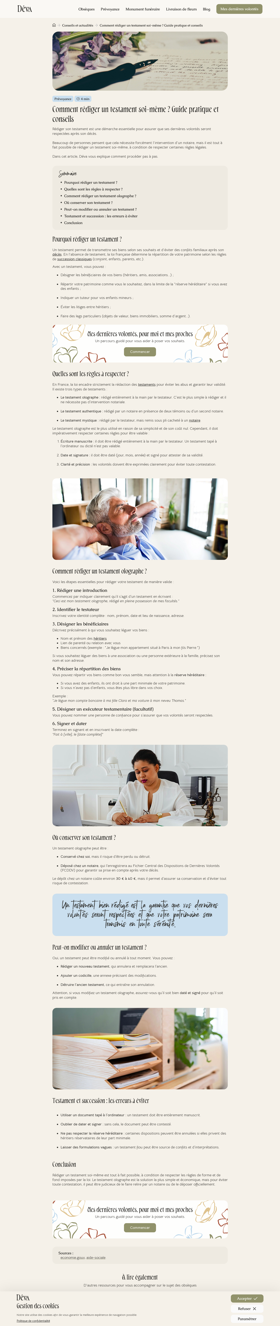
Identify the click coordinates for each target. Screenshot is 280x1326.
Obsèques (87, 9)
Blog (206, 9)
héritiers (100, 638)
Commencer (140, 351)
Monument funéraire (143, 9)
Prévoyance (110, 9)
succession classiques (74, 259)
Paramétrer (247, 1318)
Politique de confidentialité (33, 1321)
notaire (194, 420)
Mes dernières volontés (239, 9)
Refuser (247, 1308)
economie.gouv (73, 1257)
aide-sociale (95, 1257)
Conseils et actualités (77, 25)
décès (57, 254)
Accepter (247, 1298)
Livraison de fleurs (181, 9)
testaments (147, 384)
